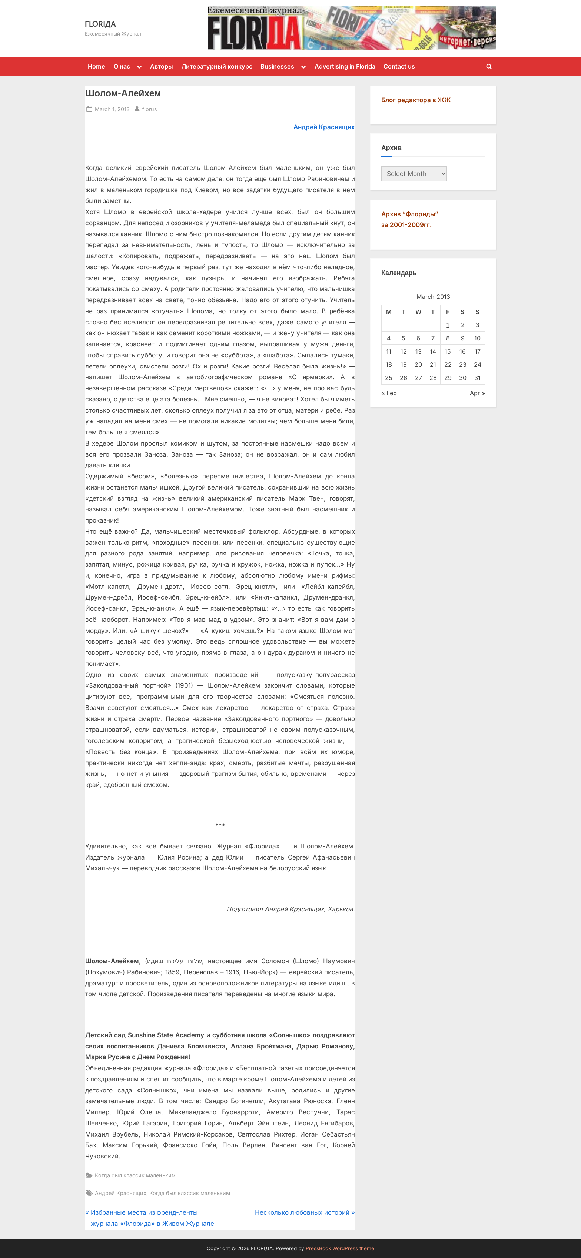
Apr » (477, 393)
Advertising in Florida (345, 66)
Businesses (277, 66)
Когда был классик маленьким (135, 1175)
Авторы (161, 66)
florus (149, 108)
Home (96, 66)
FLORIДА (100, 23)
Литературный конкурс (217, 66)
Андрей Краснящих (120, 1193)
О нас (122, 66)
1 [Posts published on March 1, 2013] (447, 324)
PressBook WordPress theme (340, 1248)
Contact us (399, 66)
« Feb (389, 393)
